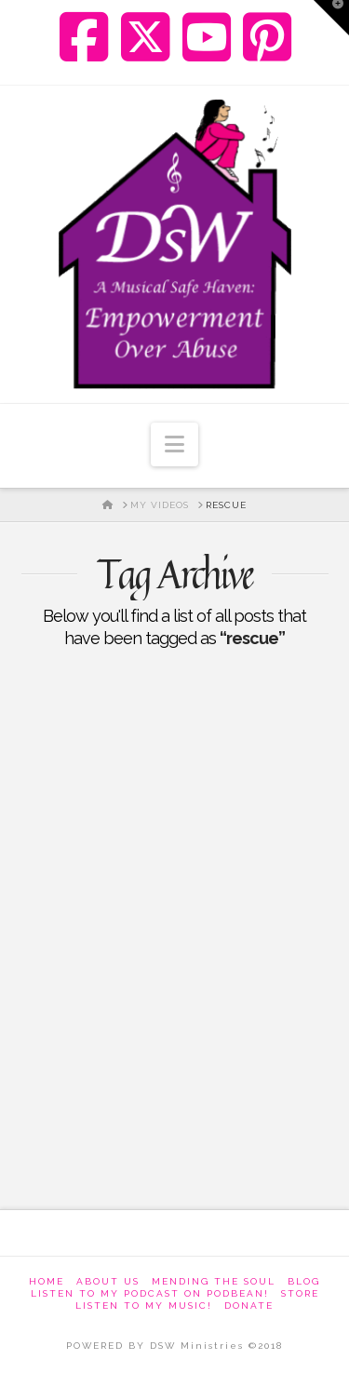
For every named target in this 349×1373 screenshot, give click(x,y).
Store (300, 1293)
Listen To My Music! (143, 1305)
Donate (249, 1305)
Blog (304, 1281)
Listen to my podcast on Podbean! (150, 1293)
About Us (108, 1281)
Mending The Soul (213, 1281)
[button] (174, 444)
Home (46, 1281)
